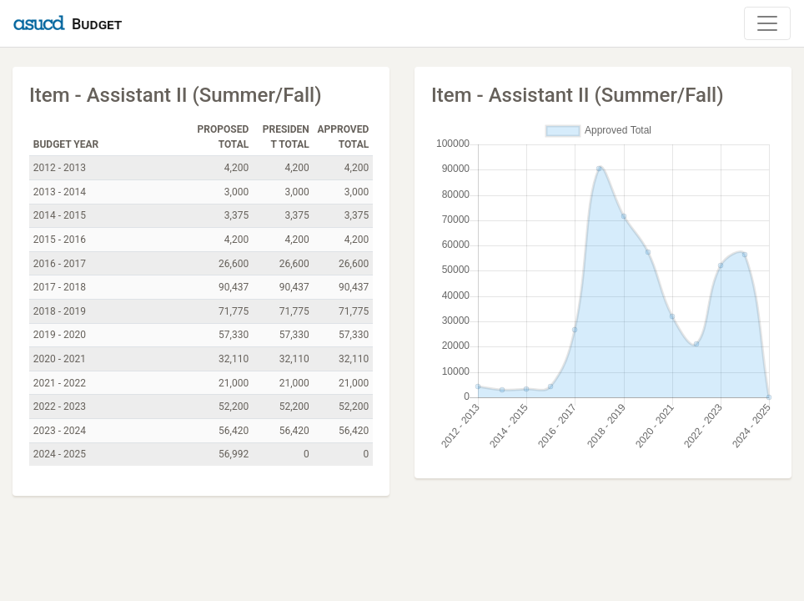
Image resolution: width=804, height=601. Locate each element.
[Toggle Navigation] (767, 23)
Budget (97, 24)
